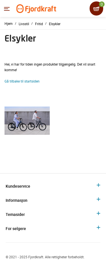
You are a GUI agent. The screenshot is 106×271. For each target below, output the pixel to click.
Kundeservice (18, 186)
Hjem (9, 23)
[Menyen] (7, 9)
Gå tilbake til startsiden (22, 81)
